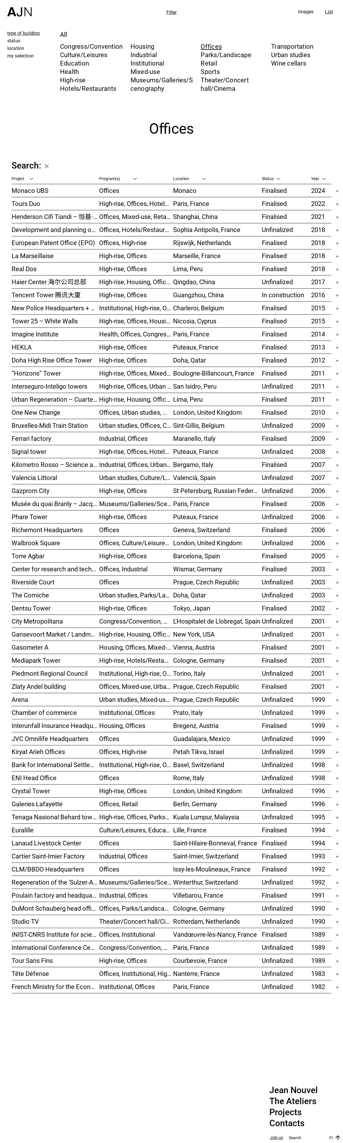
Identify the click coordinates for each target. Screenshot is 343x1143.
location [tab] (15, 48)
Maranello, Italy (194, 438)
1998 (318, 764)
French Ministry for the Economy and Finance (55, 986)
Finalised (274, 190)
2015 (318, 308)
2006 (318, 490)
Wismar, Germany (197, 569)
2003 (318, 569)
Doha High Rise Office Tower (52, 360)
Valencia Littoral (34, 477)
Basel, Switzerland (198, 764)
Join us (276, 1137)
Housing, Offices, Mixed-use (136, 647)
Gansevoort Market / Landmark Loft (55, 634)
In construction (283, 295)
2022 (318, 203)
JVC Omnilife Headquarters (50, 738)
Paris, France (191, 203)
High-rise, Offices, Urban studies (136, 386)
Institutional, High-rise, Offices (136, 308)
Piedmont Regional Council (50, 673)
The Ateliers (292, 1101)
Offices (211, 46)
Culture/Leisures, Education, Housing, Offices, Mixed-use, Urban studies (136, 830)
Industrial (143, 54)
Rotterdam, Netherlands (206, 921)
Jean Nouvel (293, 1090)
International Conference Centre (55, 947)
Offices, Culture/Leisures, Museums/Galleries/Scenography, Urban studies (136, 543)
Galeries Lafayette (37, 804)
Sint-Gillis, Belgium (198, 425)
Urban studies (290, 54)
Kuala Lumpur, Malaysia (206, 817)
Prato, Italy (188, 712)
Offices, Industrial (123, 569)
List (329, 11)
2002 (318, 608)
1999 (318, 699)
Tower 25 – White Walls (45, 321)
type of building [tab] (23, 33)
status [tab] (13, 40)
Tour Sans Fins (32, 960)
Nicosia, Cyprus (194, 321)
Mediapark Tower (36, 660)
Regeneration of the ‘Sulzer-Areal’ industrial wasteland (55, 882)
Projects (285, 1112)
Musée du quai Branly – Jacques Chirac (55, 503)
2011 (318, 373)
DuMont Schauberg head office (55, 908)
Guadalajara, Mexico (201, 738)
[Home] (19, 8)
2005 (318, 556)
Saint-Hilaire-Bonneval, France (215, 843)
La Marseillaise (33, 255)
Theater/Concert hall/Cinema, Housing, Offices (136, 921)
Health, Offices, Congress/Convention (136, 334)
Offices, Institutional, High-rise (136, 973)
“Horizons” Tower (36, 373)
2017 (318, 282)
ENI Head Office (34, 778)
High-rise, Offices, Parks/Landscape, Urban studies (136, 817)
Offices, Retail (118, 804)
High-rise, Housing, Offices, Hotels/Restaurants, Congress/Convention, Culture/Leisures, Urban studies (136, 399)
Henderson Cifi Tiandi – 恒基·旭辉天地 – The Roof (55, 216)
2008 (318, 451)
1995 (318, 817)
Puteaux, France (195, 347)
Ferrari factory (31, 438)
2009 (318, 425)
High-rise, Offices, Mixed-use (136, 373)
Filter (171, 12)
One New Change (36, 412)
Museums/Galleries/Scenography (161, 84)
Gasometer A (30, 647)
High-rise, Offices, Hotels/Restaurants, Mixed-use (136, 203)
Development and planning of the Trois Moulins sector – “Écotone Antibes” (55, 229)
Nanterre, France (196, 973)
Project (22, 178)
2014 (318, 334)
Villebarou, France (198, 895)
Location (189, 178)
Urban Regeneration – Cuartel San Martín (55, 399)
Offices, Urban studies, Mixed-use (136, 412)
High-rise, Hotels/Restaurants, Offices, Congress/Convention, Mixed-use (136, 660)
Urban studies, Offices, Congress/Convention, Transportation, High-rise (136, 425)
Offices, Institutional (127, 934)
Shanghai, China (195, 216)
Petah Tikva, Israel (198, 751)
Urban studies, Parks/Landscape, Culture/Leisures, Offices (136, 595)
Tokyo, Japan (191, 608)
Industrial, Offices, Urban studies (136, 464)
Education (74, 63)
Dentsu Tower (31, 608)
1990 (318, 908)
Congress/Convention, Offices (136, 947)
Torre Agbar (28, 556)
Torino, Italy (189, 673)
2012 (318, 360)
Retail (209, 63)
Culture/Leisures (84, 54)
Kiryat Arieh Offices (38, 751)
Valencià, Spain (194, 477)
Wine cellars (288, 63)
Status (271, 178)
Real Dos (24, 269)
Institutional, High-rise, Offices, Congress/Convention (136, 673)
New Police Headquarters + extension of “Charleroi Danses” (55, 308)
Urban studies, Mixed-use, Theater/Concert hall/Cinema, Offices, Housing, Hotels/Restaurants (136, 699)
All (63, 34)
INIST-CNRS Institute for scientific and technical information (55, 934)
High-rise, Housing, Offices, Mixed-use (136, 282)
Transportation (292, 46)
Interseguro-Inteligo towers (49, 386)
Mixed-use (145, 71)
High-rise (73, 80)
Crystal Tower (31, 791)
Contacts (286, 1123)
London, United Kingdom (207, 412)
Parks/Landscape (226, 54)
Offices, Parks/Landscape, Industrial (136, 908)
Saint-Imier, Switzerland (205, 856)
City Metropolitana (37, 621)
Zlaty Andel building (39, 686)
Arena (20, 699)
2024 (318, 190)
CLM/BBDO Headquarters (48, 869)
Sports (210, 71)
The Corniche (30, 595)
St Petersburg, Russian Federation (217, 490)
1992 (318, 869)
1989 (318, 934)
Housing (142, 46)
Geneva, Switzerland (201, 530)
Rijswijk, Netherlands (202, 242)
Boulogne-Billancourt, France (213, 373)
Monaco (185, 190)
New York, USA (194, 634)
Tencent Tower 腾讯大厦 (46, 295)
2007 (318, 464)
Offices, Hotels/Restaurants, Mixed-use (136, 229)
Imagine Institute (35, 334)
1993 (318, 856)
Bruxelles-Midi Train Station (50, 425)
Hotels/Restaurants (88, 88)
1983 (318, 973)
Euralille (23, 830)
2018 (318, 229)
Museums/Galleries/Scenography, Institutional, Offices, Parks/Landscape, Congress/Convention (136, 503)
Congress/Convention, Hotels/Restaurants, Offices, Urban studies (136, 621)
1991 (318, 895)
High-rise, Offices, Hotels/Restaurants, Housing (136, 451)
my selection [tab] (20, 55)
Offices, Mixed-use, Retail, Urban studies (136, 216)
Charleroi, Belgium (198, 308)
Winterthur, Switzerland (205, 882)
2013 (318, 347)
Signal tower (29, 451)
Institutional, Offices (127, 712)
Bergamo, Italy (193, 464)
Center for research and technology (55, 569)
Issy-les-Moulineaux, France (212, 869)
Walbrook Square (36, 543)
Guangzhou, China (198, 295)
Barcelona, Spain (196, 556)
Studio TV (25, 921)
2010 (318, 412)
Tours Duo (26, 203)
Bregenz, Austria (196, 725)
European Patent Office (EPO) (53, 242)
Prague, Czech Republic (206, 582)
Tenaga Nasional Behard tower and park (55, 817)
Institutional (147, 63)
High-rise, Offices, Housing (136, 321)
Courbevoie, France (200, 960)
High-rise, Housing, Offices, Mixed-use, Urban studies (136, 634)
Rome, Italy (188, 778)
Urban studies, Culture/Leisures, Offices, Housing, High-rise (136, 477)
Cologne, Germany (198, 660)
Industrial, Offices (123, 438)
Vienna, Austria (194, 647)
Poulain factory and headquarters (55, 895)
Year (318, 178)
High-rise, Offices (123, 255)
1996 (318, 791)
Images (305, 11)
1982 (318, 986)
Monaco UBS (30, 190)
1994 (318, 830)
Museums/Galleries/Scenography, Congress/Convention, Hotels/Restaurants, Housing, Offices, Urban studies (136, 882)
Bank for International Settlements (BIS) (55, 764)
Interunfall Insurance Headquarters (55, 725)
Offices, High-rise (123, 242)
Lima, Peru (188, 269)
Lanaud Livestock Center (46, 843)
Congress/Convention (91, 46)
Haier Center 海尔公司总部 (49, 282)
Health (69, 71)
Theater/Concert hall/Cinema (224, 84)
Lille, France (189, 830)
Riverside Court (33, 582)
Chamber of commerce (44, 712)
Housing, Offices (122, 725)
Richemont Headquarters (47, 530)
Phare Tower (29, 516)
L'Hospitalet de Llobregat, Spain (216, 621)
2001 (318, 621)
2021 (318, 216)
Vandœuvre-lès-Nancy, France (215, 934)
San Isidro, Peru (195, 386)
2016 (318, 295)
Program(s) (118, 178)
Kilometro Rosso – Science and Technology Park (55, 464)
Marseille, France (197, 255)
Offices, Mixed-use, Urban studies (136, 686)
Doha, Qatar (189, 360)
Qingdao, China (194, 282)
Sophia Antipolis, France (206, 229)
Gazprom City (30, 490)
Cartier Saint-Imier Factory (48, 856)
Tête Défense (30, 973)
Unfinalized (277, 229)
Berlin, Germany (195, 804)
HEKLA (22, 347)
